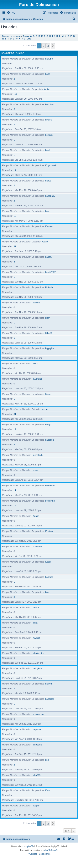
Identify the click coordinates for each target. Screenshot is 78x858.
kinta (35, 622)
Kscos (48, 561)
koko (47, 592)
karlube (49, 58)
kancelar (49, 699)
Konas (36, 516)
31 (15, 414)
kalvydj (48, 683)
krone (45, 409)
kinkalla (49, 287)
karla (47, 74)
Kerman (49, 226)
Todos (26, 36)
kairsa (48, 180)
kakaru (48, 257)
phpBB (30, 846)
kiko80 (48, 119)
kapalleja (49, 440)
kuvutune (37, 379)
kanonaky (50, 196)
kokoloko (49, 104)
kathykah (37, 668)
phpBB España (51, 850)
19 (15, 216)
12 (15, 429)
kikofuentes (38, 653)
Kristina (49, 531)
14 (15, 170)
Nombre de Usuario (12, 53)
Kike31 (48, 333)
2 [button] (43, 46)
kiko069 (37, 775)
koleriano (50, 485)
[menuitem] (11, 12)
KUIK (35, 363)
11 (15, 490)
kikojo (48, 424)
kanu (47, 211)
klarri (47, 318)
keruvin (49, 135)
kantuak (49, 577)
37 (15, 246)
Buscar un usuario (11, 36)
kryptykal (49, 348)
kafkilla (36, 302)
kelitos (36, 607)
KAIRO (36, 638)
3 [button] (48, 46)
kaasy (45, 241)
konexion (37, 546)
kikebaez (37, 744)
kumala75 (38, 455)
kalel (47, 150)
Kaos (48, 790)
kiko (47, 760)
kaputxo (37, 729)
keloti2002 (50, 272)
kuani (35, 470)
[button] (53, 45)
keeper (36, 805)
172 (15, 94)
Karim (48, 394)
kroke (47, 89)
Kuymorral (50, 165)
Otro (29, 39)
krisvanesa (38, 714)
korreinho (50, 500)
